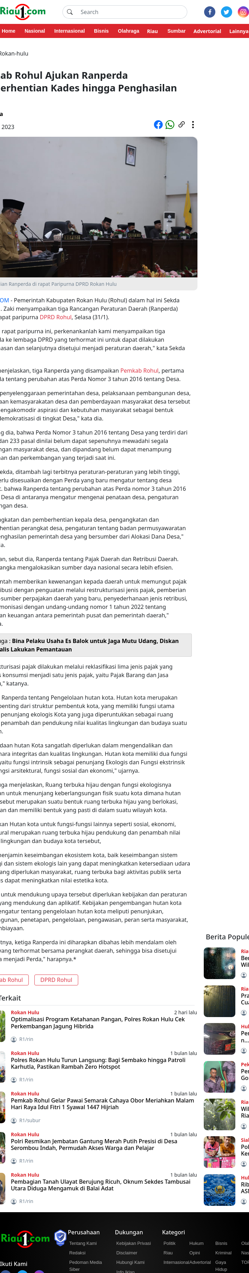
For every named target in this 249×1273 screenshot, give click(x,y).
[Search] (131, 12)
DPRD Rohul (56, 317)
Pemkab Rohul (139, 370)
